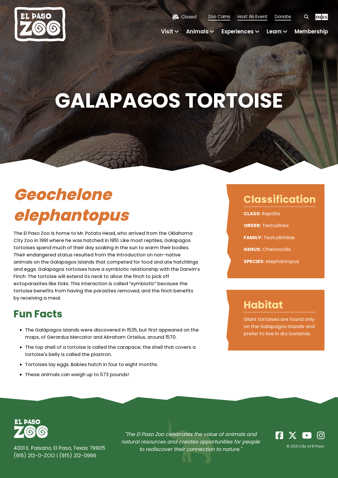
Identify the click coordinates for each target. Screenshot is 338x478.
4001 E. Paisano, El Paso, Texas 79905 (59, 448)
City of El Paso (311, 446)
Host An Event (253, 17)
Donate (283, 17)
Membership (311, 31)
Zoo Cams (219, 17)
